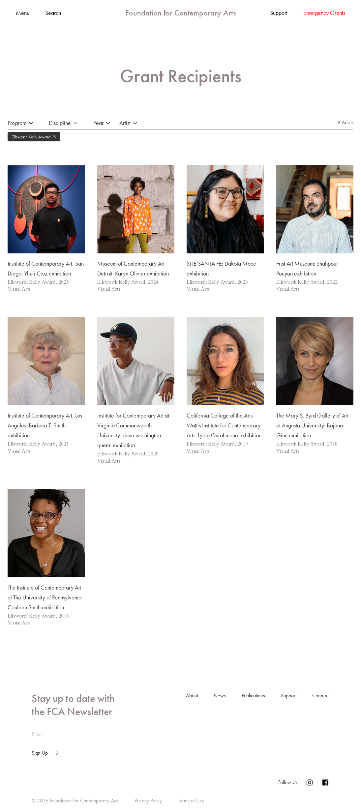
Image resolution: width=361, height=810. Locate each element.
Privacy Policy (148, 800)
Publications (253, 695)
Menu (22, 13)
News (220, 695)
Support (278, 12)
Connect (320, 695)
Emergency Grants (324, 12)
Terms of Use (191, 800)
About (192, 695)
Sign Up (45, 753)
